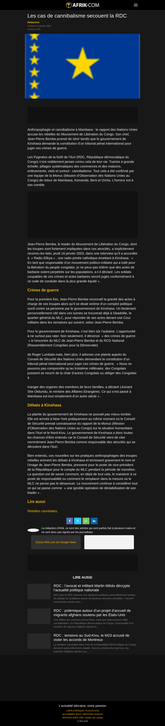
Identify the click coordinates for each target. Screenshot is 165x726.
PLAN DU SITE (92, 711)
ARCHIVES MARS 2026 (72, 718)
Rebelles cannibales (42, 511)
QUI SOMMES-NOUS (71, 714)
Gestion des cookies (94, 718)
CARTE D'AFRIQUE (75, 711)
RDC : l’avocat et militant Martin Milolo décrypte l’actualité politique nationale (92, 588)
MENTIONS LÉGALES (93, 714)
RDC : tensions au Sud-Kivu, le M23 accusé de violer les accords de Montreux (91, 637)
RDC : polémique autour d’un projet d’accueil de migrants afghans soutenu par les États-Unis (92, 613)
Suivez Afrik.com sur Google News (56, 542)
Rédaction (33, 22)
